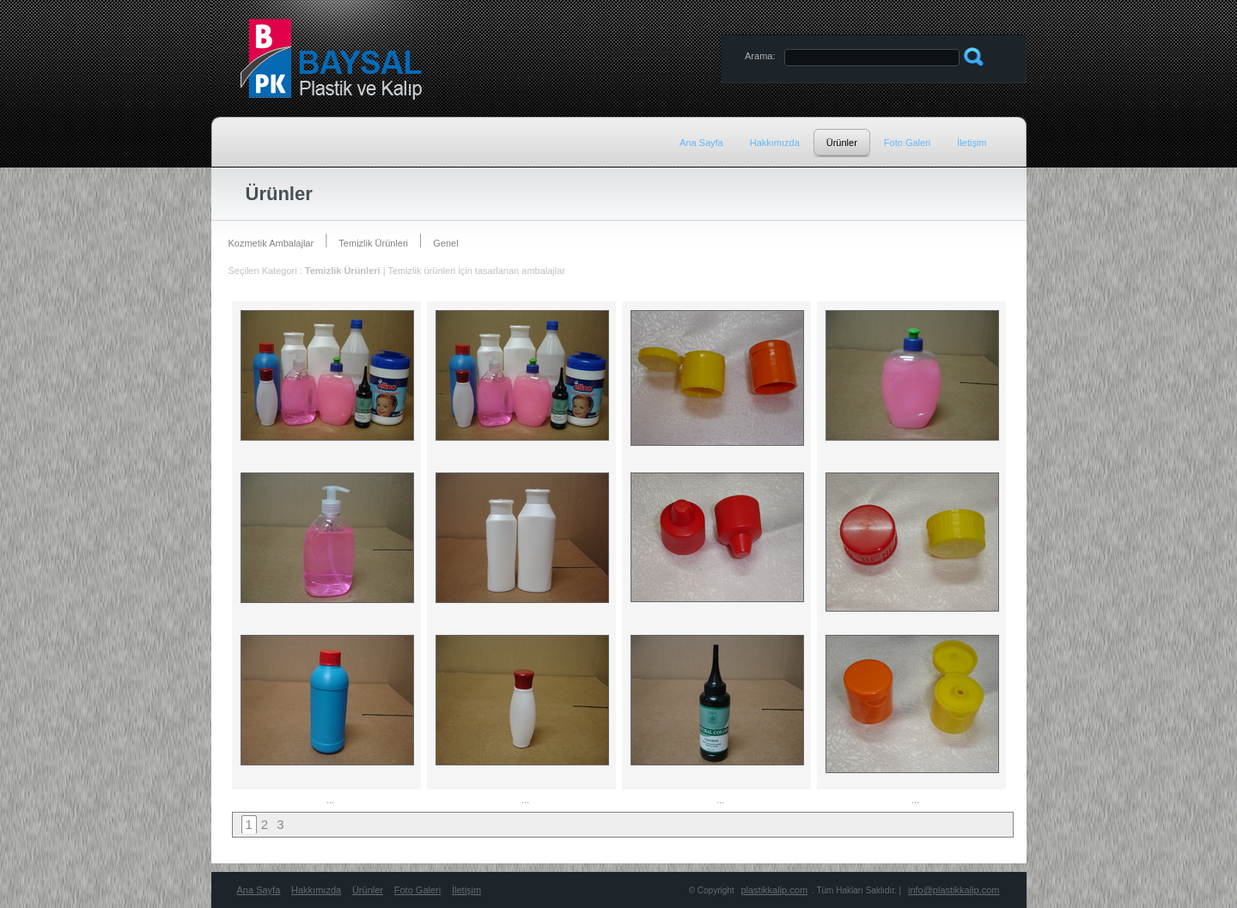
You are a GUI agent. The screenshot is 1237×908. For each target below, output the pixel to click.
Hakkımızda (316, 890)
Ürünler (367, 890)
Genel (445, 243)
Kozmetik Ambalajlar (271, 243)
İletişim (466, 890)
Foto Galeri (417, 890)
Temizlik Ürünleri (373, 243)
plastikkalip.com (773, 890)
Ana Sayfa (259, 890)
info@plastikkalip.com (954, 890)
